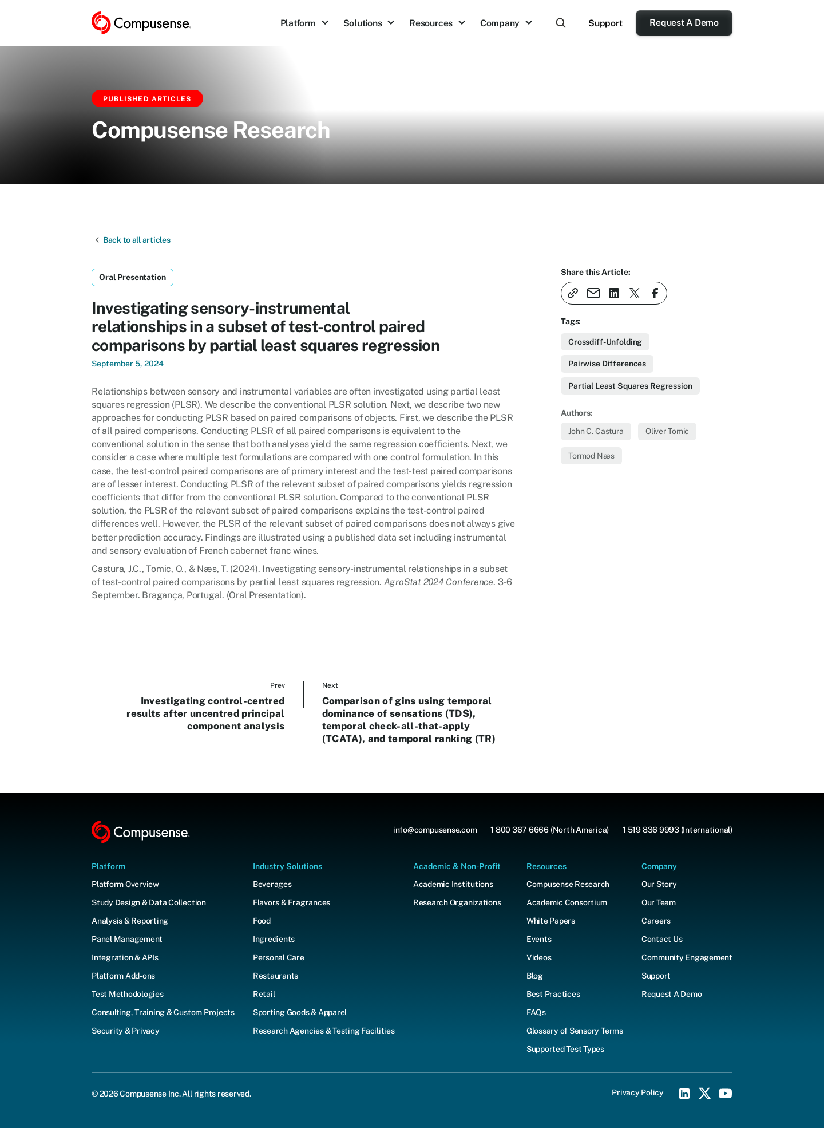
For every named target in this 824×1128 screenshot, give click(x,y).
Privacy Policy (638, 1092)
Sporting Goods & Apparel (300, 1012)
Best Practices (553, 994)
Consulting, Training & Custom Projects (163, 1012)
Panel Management (127, 939)
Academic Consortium (566, 902)
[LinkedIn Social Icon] (684, 1094)
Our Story (659, 884)
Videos (539, 957)
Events (539, 939)
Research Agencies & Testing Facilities (324, 1030)
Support (605, 23)
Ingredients (274, 939)
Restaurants (275, 975)
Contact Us (662, 939)
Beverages (272, 884)
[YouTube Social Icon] (725, 1094)
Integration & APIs (125, 957)
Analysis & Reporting (130, 920)
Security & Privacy (126, 1030)
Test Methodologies (128, 994)
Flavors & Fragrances (291, 902)
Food (262, 920)
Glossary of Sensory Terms (574, 1030)
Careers (656, 920)
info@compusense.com (435, 829)
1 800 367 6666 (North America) (549, 829)
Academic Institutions (453, 884)
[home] (141, 23)
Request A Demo (684, 22)
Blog (534, 975)
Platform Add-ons (123, 975)
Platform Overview (125, 884)
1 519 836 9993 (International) (677, 829)
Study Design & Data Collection (149, 902)
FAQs (536, 1012)
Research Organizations (457, 902)
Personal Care (278, 957)
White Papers (550, 920)
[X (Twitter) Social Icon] (705, 1094)
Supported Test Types (565, 1049)
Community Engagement (686, 957)
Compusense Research (567, 884)
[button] (305, 23)
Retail (264, 994)
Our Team (658, 902)
